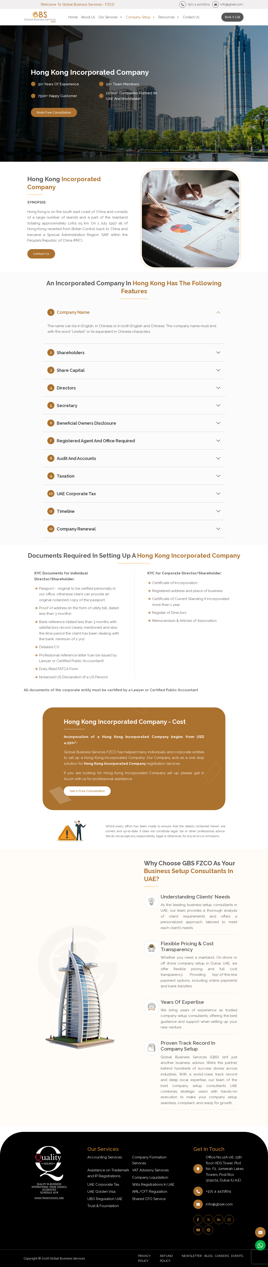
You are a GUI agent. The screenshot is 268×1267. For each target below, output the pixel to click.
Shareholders (66, 352)
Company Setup (140, 17)
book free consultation (54, 112)
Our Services (110, 17)
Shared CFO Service (149, 1199)
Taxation (60, 475)
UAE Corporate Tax (71, 493)
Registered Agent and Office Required (91, 440)
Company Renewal (71, 528)
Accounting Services (104, 1157)
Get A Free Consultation (87, 791)
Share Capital (66, 370)
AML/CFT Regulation (149, 1191)
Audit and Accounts (71, 458)
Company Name (68, 312)
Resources (168, 17)
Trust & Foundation (103, 1206)
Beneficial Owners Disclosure (81, 423)
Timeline (61, 511)
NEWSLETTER (192, 1256)
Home (73, 17)
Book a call (232, 17)
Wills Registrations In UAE (153, 1184)
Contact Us (191, 17)
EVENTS (237, 1256)
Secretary (62, 405)
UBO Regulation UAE (104, 1199)
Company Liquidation (150, 1177)
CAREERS (222, 1256)
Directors (61, 387)
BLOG (208, 1256)
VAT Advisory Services (150, 1170)
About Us (88, 17)
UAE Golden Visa (101, 1191)
